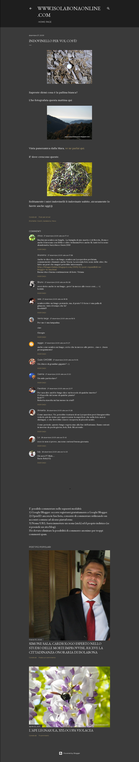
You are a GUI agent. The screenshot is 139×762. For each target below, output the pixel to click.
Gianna (40, 374)
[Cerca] (108, 8)
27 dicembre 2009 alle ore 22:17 (60, 388)
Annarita (41, 410)
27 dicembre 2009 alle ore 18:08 (57, 282)
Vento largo (43, 318)
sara (39, 299)
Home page (44, 22)
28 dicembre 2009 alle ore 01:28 (60, 410)
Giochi (39, 221)
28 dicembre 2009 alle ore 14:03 (55, 452)
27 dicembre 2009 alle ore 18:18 (55, 299)
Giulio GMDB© (44, 360)
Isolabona (47, 221)
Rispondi (41, 249)
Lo (38, 437)
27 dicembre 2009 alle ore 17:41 (56, 236)
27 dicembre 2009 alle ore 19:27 (57, 343)
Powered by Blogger (69, 753)
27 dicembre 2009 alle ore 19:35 (65, 360)
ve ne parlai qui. (75, 148)
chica (39, 236)
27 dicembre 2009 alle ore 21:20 (58, 374)
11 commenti (44, 735)
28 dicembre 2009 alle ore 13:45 (54, 437)
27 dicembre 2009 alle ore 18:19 (62, 318)
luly (39, 451)
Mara (54, 221)
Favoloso (41, 388)
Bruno (40, 282)
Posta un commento (47, 657)
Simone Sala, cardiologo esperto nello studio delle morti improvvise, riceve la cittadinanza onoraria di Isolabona (66, 647)
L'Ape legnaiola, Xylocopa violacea (61, 730)
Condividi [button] (33, 217)
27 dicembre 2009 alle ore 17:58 (60, 255)
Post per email (44, 217)
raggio (40, 343)
